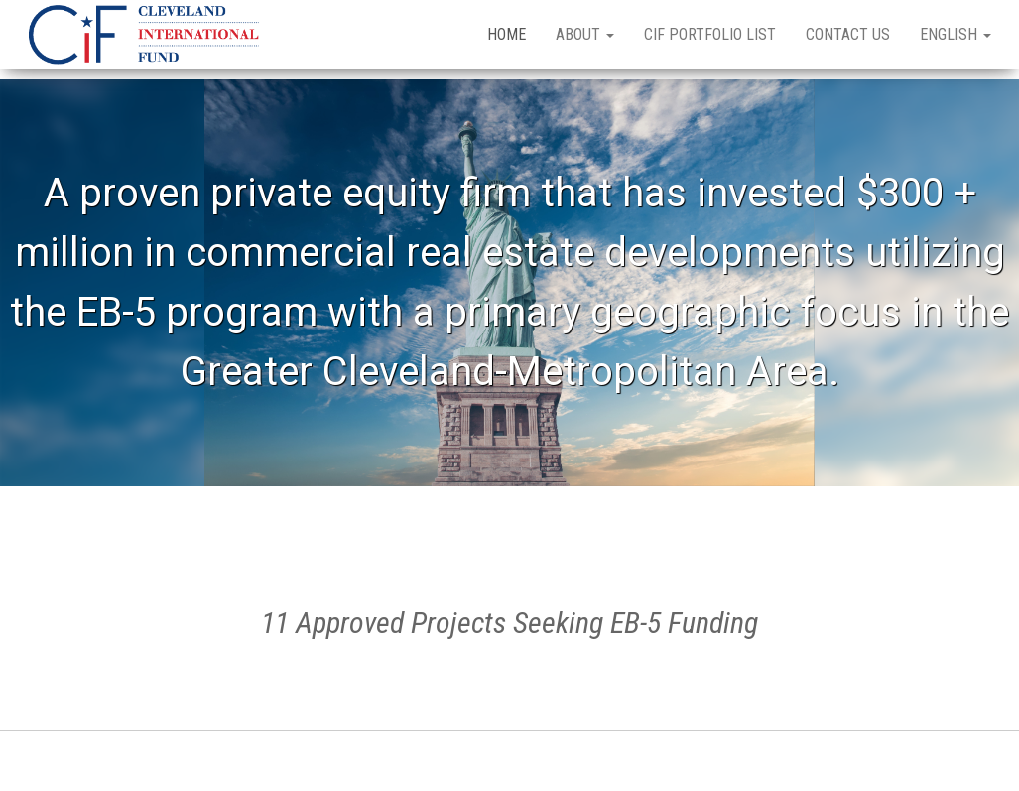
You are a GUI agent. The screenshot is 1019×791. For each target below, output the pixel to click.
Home (506, 34)
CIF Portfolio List (710, 34)
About (585, 34)
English (955, 34)
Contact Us (848, 34)
